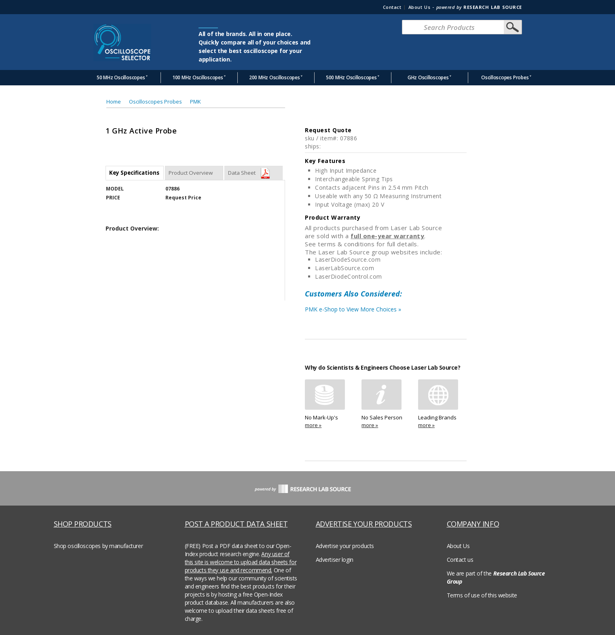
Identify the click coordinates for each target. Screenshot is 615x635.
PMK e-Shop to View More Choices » (386, 311)
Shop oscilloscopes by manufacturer (98, 546)
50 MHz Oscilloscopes (121, 77)
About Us (458, 546)
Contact (392, 7)
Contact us (460, 559)
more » (313, 425)
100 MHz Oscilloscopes (197, 77)
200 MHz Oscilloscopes (274, 77)
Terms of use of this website (482, 595)
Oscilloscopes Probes (504, 77)
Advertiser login (334, 559)
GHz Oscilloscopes (428, 77)
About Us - (465, 7)
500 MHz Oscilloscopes (351, 77)
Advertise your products (345, 546)
